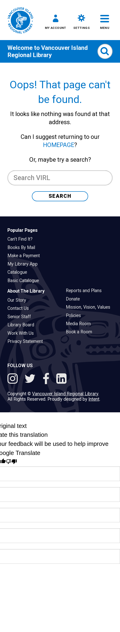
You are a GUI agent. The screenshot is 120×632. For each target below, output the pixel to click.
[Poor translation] (11, 461)
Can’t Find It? (22, 239)
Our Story (18, 300)
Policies (75, 315)
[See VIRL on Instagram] (14, 379)
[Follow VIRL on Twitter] (31, 379)
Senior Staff (21, 316)
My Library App (24, 264)
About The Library (26, 291)
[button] (55, 23)
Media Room (80, 323)
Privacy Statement (27, 341)
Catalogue (19, 272)
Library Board (22, 325)
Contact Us (20, 308)
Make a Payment (25, 255)
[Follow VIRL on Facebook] (48, 379)
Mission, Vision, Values (90, 307)
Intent (93, 399)
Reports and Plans (86, 290)
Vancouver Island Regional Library (47, 51)
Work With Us (22, 333)
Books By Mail (23, 247)
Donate (75, 299)
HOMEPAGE (58, 144)
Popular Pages (22, 230)
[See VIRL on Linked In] (61, 379)
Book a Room (81, 332)
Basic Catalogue (25, 280)
